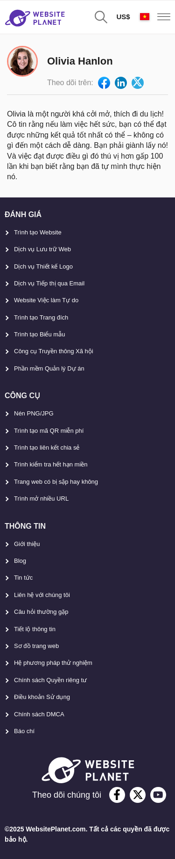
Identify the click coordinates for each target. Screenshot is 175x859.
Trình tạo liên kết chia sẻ (46, 447)
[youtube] (158, 795)
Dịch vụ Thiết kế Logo (43, 266)
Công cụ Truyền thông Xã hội (53, 351)
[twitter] (138, 795)
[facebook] (117, 795)
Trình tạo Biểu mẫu (39, 334)
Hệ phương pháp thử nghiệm (53, 662)
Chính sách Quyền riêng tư (50, 680)
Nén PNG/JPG (34, 413)
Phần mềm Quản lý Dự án (49, 368)
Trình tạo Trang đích (41, 317)
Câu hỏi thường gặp (41, 611)
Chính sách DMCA (39, 714)
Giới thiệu (27, 543)
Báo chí (24, 731)
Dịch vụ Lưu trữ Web (42, 249)
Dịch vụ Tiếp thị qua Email (49, 283)
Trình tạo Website (38, 232)
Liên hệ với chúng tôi (42, 594)
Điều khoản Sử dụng (42, 696)
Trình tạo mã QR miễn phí (49, 430)
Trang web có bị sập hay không (56, 481)
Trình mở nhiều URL (41, 498)
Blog (20, 560)
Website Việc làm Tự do (46, 300)
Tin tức (23, 577)
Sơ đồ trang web (36, 645)
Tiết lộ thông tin (35, 629)
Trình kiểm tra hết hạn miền (51, 464)
